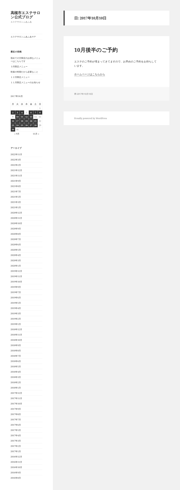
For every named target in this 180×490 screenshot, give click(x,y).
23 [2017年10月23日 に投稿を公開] (13, 125)
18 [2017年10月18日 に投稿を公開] (22, 121)
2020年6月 (16, 244)
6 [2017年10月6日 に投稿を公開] (31, 112)
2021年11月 (16, 175)
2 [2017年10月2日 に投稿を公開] (12, 112)
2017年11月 (16, 398)
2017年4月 (16, 435)
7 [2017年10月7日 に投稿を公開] (35, 112)
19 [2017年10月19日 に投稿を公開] (26, 121)
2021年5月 (16, 196)
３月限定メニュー (19, 66)
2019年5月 (16, 302)
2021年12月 (16, 170)
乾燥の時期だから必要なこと (24, 71)
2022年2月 (16, 164)
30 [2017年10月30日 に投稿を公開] (13, 129)
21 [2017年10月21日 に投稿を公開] (35, 121)
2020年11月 (16, 218)
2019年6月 (16, 297)
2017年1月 (16, 451)
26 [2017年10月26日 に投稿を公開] (26, 125)
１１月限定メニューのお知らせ (25, 82)
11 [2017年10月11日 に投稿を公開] (22, 116)
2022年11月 (16, 154)
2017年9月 (16, 408)
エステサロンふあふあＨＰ (23, 36)
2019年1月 (16, 324)
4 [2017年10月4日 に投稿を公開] (22, 112)
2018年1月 (16, 387)
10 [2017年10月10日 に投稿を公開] (17, 116)
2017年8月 (16, 414)
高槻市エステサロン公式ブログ (25, 14)
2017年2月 (16, 446)
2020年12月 (16, 212)
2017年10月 (16, 403)
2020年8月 (16, 233)
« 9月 (16, 133)
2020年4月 (16, 255)
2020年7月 (16, 239)
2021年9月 (16, 180)
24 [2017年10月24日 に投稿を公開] (17, 125)
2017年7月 (16, 419)
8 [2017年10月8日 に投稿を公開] (40, 112)
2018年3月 (16, 377)
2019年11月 (16, 276)
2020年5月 (16, 249)
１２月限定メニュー (20, 77)
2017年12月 (16, 393)
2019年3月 (16, 313)
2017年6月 (16, 424)
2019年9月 (16, 286)
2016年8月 (16, 477)
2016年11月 (16, 461)
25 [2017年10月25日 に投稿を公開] (22, 125)
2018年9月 (16, 345)
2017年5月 (16, 430)
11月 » (36, 133)
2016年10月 (16, 467)
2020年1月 (16, 265)
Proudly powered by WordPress (90, 118)
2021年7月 (16, 191)
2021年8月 (16, 186)
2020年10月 (16, 223)
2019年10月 (16, 281)
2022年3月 (16, 159)
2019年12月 (16, 271)
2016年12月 (16, 456)
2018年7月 (16, 355)
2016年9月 (16, 472)
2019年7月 (16, 292)
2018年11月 (16, 334)
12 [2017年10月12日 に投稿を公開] (26, 116)
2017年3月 (16, 440)
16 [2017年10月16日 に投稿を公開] (13, 121)
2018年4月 (16, 371)
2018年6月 (16, 361)
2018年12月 (16, 329)
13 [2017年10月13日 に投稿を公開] (31, 116)
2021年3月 (16, 202)
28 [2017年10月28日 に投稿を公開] (35, 125)
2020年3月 (16, 260)
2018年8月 (16, 350)
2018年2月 (16, 382)
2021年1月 (16, 207)
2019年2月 (16, 318)
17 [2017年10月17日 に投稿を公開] (17, 121)
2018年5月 (16, 366)
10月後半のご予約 (96, 49)
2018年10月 (16, 339)
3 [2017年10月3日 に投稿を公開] (17, 112)
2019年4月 (16, 308)
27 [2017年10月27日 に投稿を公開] (31, 125)
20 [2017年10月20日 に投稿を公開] (31, 121)
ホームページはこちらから (89, 74)
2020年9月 (16, 228)
